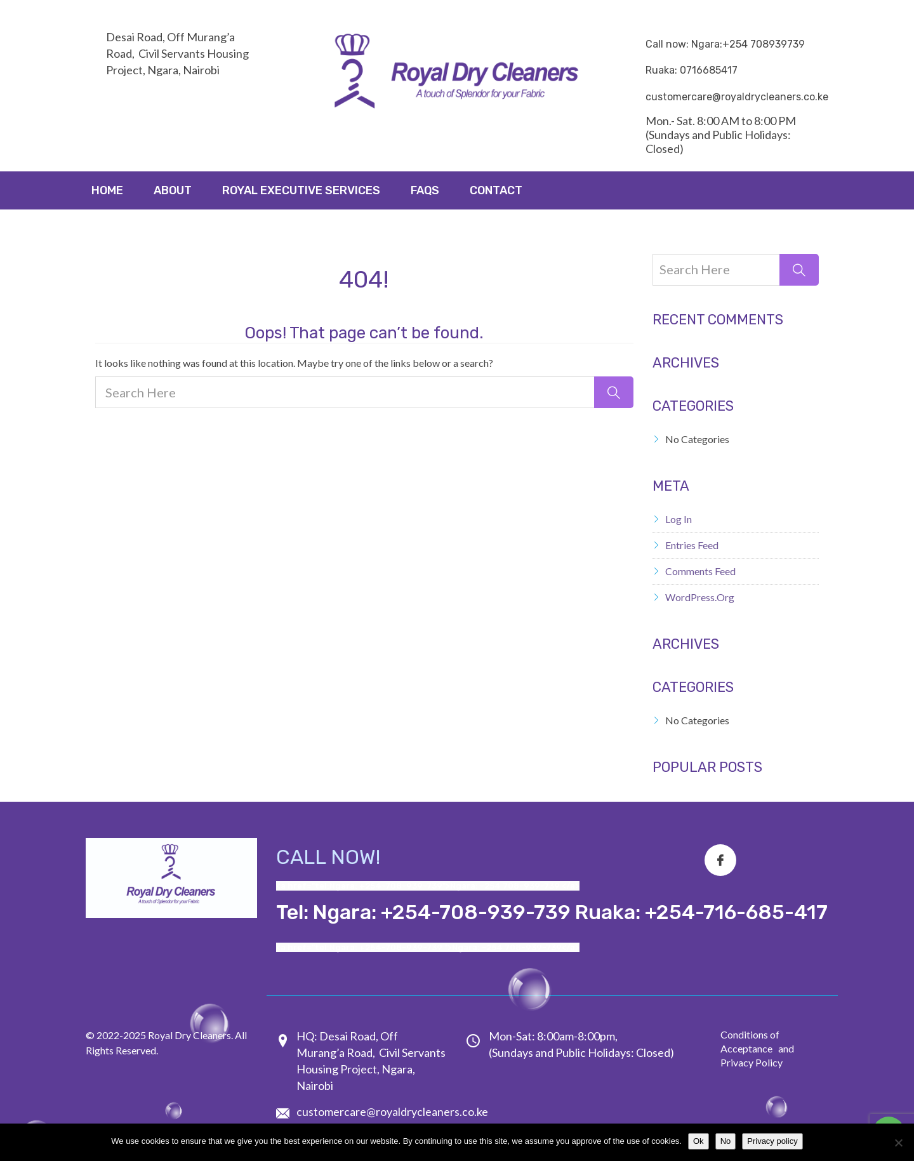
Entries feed (692, 545)
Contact (496, 190)
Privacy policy (772, 1141)
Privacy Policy (751, 1062)
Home (107, 190)
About (173, 190)
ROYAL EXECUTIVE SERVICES (301, 190)
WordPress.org (699, 597)
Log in (678, 519)
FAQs (425, 190)
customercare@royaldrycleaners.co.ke (392, 1111)
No (725, 1141)
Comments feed (700, 571)
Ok (698, 1141)
